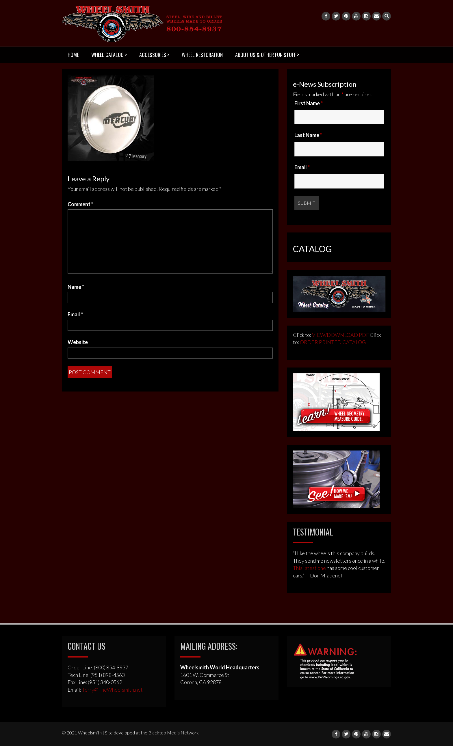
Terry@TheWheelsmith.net (112, 689)
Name (76, 287)
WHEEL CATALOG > (109, 54)
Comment (80, 204)
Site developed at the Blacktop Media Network (152, 732)
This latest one (309, 568)
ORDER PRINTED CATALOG (332, 342)
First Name (308, 103)
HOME (73, 54)
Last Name (308, 135)
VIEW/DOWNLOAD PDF (340, 335)
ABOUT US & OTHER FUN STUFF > (267, 54)
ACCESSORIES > (154, 54)
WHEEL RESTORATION (202, 54)
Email (75, 314)
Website (78, 342)
